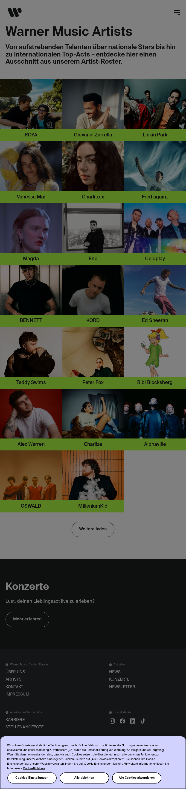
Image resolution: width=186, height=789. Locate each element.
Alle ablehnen (84, 777)
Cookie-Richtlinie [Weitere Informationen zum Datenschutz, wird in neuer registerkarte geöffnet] (34, 768)
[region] (93, 762)
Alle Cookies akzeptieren (137, 777)
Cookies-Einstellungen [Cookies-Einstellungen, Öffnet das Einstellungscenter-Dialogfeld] (31, 777)
